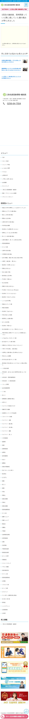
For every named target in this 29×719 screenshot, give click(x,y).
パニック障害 (5, 384)
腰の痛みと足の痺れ (7, 275)
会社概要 (4, 182)
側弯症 (3, 452)
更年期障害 (5, 456)
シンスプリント (6, 606)
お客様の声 (5, 175)
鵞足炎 (3, 523)
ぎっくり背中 (5, 556)
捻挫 (3, 445)
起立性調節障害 (6, 388)
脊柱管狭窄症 (5, 570)
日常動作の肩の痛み (7, 254)
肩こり (3, 484)
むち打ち (4, 477)
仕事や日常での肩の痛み (8, 222)
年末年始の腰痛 (6, 225)
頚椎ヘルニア (5, 520)
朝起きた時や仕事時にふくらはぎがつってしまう (14, 207)
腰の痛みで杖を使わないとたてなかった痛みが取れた (14, 364)
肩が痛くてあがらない (7, 311)
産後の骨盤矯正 (6, 466)
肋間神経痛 (5, 448)
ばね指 (3, 613)
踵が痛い (4, 473)
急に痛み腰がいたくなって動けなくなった (12, 329)
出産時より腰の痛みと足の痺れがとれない (12, 352)
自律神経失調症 (6, 534)
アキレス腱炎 (5, 566)
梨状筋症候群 (5, 552)
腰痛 (3, 481)
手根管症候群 (5, 548)
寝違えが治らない (6, 268)
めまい (3, 459)
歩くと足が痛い (6, 322)
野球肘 (3, 602)
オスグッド (5, 591)
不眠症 (3, 531)
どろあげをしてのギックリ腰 (9, 338)
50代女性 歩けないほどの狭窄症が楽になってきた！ (14, 372)
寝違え (3, 495)
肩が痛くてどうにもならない (9, 293)
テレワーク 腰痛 (6, 431)
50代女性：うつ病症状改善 (8, 380)
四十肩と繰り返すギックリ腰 (9, 359)
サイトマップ (5, 186)
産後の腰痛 (5, 506)
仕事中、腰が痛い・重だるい (9, 261)
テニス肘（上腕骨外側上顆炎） (9, 595)
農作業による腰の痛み (7, 318)
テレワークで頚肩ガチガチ (8, 406)
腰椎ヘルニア (5, 516)
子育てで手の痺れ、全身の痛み (9, 348)
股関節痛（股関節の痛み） (8, 398)
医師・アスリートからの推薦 (9, 193)
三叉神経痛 (5, 438)
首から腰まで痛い (6, 272)
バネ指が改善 (5, 368)
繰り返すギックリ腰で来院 (8, 341)
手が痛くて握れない (7, 279)
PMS (3, 491)
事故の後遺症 (5, 307)
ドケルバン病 (5, 584)
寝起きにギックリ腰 (7, 304)
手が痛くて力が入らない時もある (10, 290)
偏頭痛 (3, 441)
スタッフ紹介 (5, 161)
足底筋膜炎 (5, 609)
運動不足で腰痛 (6, 409)
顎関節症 (4, 559)
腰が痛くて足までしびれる (8, 297)
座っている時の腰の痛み (8, 236)
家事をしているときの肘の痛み (9, 232)
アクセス (4, 171)
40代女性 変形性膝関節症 (8, 377)
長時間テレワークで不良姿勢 (9, 413)
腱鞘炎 (3, 463)
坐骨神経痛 (5, 538)
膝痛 (3, 488)
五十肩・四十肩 (6, 599)
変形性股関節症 (6, 243)
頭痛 (3, 541)
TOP (3, 157)
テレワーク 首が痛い (7, 427)
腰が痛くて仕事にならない (8, 264)
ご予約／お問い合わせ (7, 179)
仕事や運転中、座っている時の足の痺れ (12, 239)
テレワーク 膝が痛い (7, 423)
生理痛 (3, 581)
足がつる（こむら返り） (8, 470)
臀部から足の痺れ (6, 218)
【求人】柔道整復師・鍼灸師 (9, 189)
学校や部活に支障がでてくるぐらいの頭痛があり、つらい (14, 333)
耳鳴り (3, 502)
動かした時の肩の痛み (7, 214)
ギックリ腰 (5, 247)
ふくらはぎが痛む (6, 300)
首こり (3, 395)
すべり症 (4, 513)
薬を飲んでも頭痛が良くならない (10, 229)
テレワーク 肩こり (7, 434)
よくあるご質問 (6, 168)
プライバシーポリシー (7, 196)
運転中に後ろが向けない (8, 286)
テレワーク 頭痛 (6, 420)
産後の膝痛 (5, 498)
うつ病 (3, 391)
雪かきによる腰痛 (6, 356)
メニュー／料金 (6, 164)
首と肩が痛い (5, 282)
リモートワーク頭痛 (7, 416)
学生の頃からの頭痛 (7, 314)
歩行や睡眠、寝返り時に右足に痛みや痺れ (12, 257)
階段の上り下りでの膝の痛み (9, 211)
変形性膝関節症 (6, 509)
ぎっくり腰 (5, 588)
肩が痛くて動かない (7, 325)
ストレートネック (6, 563)
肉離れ (3, 527)
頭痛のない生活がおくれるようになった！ (12, 345)
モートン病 (5, 574)
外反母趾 (4, 545)
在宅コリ (4, 402)
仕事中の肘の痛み (6, 250)
